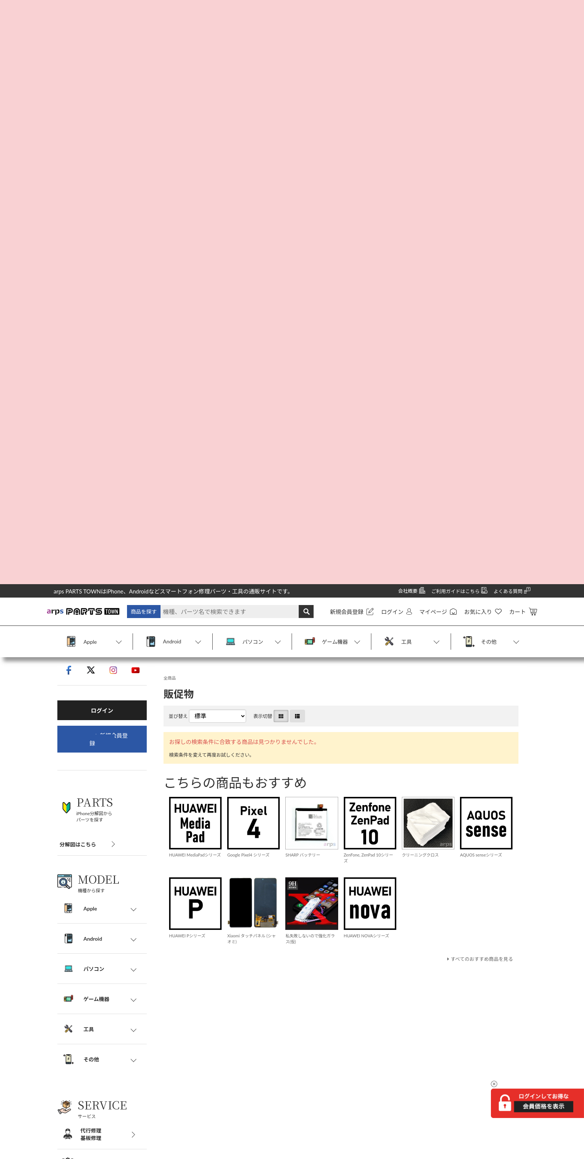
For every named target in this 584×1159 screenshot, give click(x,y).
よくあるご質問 (197, 1070)
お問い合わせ (69, 1039)
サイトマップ (69, 1023)
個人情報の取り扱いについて (87, 992)
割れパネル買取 (197, 976)
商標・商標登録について (82, 1054)
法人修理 (189, 1023)
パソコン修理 (194, 960)
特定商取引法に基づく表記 (85, 976)
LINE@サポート (197, 1054)
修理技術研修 (194, 1007)
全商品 (171, 100)
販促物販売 (192, 1039)
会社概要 (64, 945)
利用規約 (64, 1007)
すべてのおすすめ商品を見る (479, 388)
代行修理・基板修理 (202, 945)
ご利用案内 (67, 960)
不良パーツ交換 (197, 992)
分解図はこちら (78, 258)
